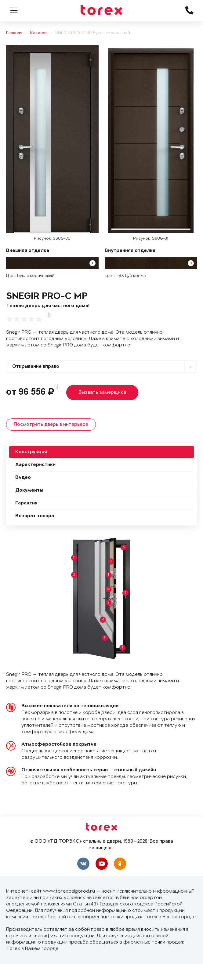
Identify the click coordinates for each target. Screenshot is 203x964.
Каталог (38, 33)
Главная (14, 33)
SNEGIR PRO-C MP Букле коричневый (92, 33)
